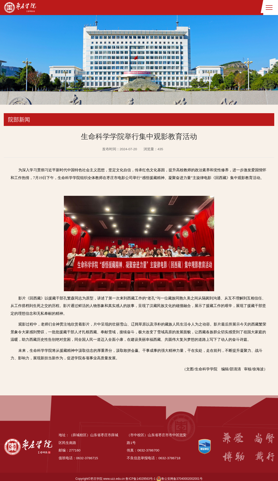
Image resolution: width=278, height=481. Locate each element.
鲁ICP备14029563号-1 (140, 475)
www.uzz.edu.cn (114, 475)
